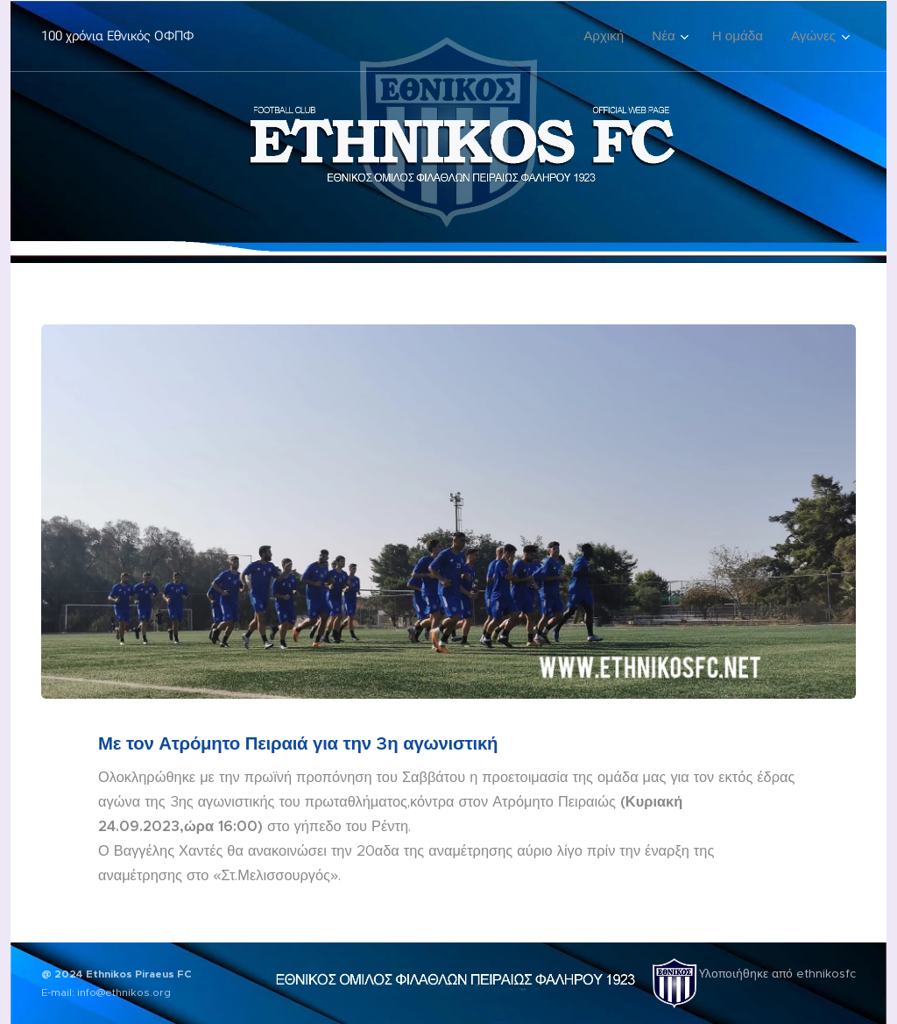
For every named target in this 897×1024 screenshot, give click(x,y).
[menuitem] (608, 36)
